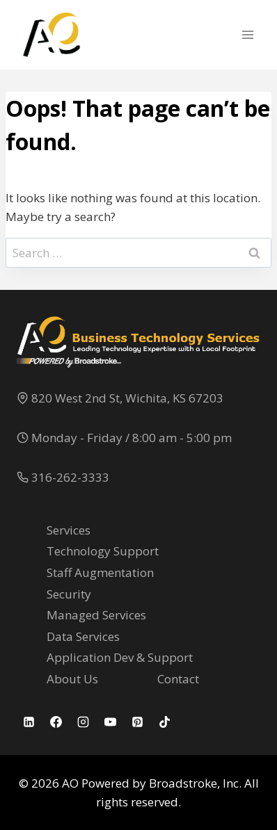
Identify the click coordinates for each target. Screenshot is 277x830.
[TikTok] (164, 722)
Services (68, 530)
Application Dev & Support (120, 657)
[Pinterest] (137, 722)
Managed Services (96, 615)
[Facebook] (56, 722)
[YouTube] (110, 722)
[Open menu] (247, 34)
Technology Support (103, 551)
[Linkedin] (28, 722)
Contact (178, 679)
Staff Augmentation (100, 572)
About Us (72, 679)
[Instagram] (83, 722)
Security (69, 594)
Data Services (83, 636)
